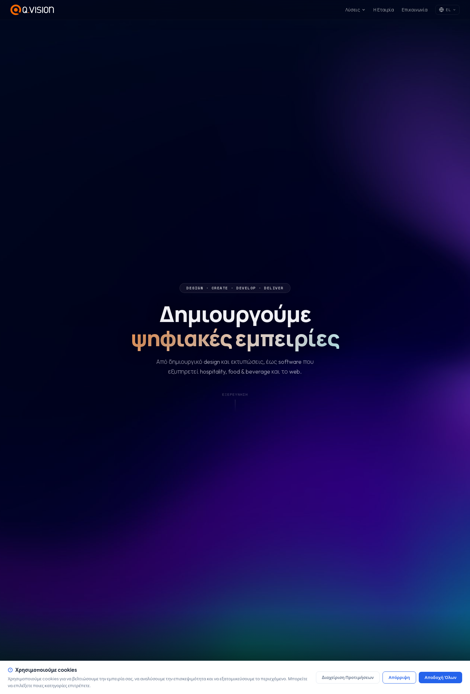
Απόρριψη (399, 677)
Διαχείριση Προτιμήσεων (348, 677)
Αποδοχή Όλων (440, 677)
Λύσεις (355, 10)
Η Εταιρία (383, 10)
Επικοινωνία (415, 10)
